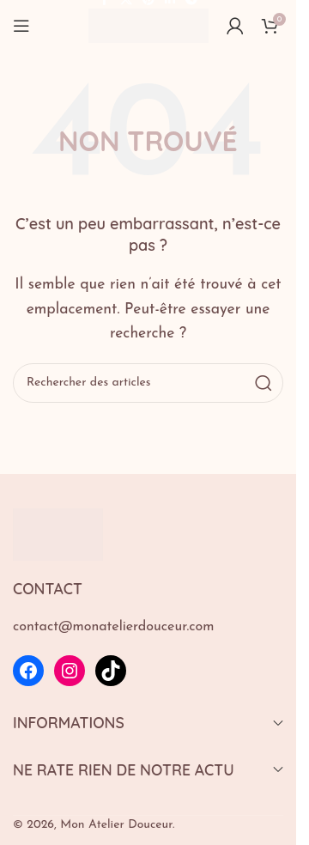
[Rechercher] (148, 383)
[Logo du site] (148, 25)
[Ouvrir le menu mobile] (21, 26)
